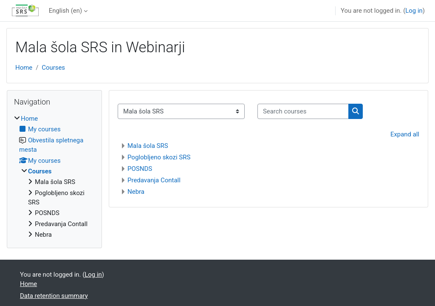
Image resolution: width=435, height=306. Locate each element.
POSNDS (139, 169)
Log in (413, 10)
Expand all (404, 134)
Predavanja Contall (154, 180)
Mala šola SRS (147, 146)
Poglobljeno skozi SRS (158, 157)
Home (23, 67)
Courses (53, 67)
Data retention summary (54, 296)
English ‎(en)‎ (65, 10)
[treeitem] (54, 177)
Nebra (135, 192)
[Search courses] (303, 111)
